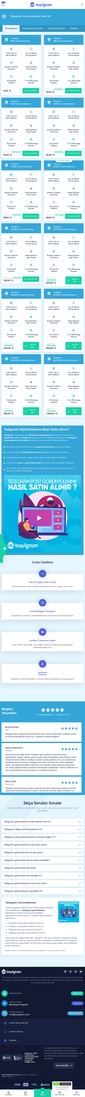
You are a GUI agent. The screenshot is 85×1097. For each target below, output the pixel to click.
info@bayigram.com (19, 1014)
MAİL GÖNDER (75, 1013)
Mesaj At (77, 1003)
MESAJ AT (77, 993)
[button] (82, 4)
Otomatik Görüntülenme (32, 28)
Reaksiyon (74, 28)
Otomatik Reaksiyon (56, 28)
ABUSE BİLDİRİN (64, 1066)
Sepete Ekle (31, 90)
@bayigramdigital (18, 1005)
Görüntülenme (11, 28)
